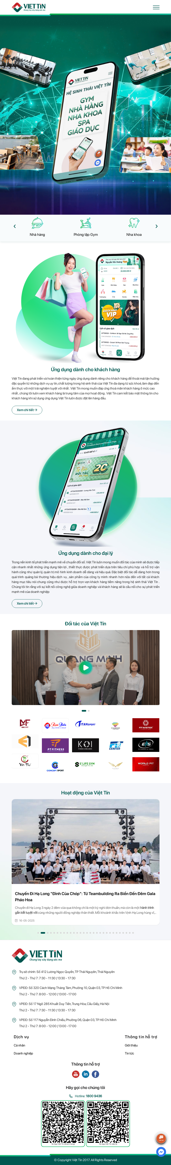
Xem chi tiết (27, 410)
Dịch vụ (21, 1036)
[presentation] (14, 225)
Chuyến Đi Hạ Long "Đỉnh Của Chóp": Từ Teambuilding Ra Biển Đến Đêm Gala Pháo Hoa (85, 896)
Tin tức (129, 1053)
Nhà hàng (37, 234)
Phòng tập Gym (86, 234)
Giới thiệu (131, 1045)
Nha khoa (134, 234)
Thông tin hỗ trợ (141, 1036)
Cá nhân (19, 1045)
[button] (84, 711)
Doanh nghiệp (23, 1053)
